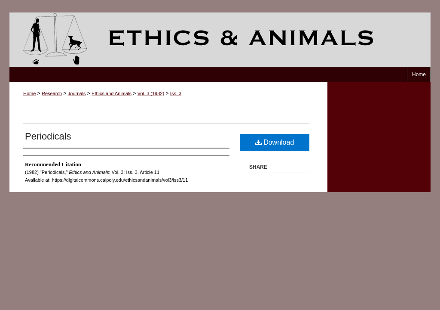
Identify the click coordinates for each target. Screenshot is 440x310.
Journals (77, 93)
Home (29, 93)
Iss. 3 (175, 93)
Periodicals (48, 136)
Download (274, 142)
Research (52, 93)
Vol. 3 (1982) (151, 93)
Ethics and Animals (220, 39)
